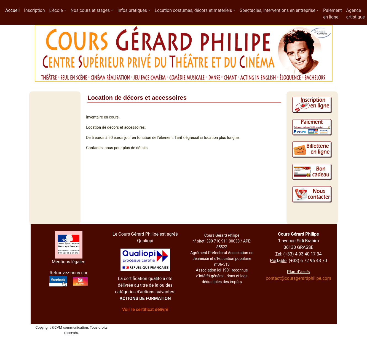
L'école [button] (56, 10)
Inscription (34, 10)
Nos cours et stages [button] (90, 10)
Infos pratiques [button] (132, 10)
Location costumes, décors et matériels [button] (193, 10)
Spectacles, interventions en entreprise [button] (277, 10)
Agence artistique (355, 14)
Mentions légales (68, 261)
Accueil (13, 10)
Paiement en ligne (332, 14)
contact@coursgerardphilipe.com (298, 278)
